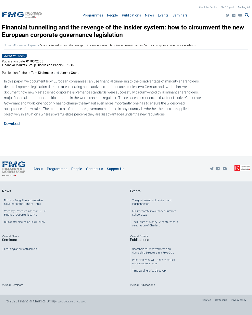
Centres (206, 300)
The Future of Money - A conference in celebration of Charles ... (155, 223)
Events (163, 15)
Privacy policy (238, 300)
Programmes (93, 15)
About (38, 169)
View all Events (139, 236)
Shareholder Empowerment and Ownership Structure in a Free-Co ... (153, 250)
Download (12, 124)
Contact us (94, 169)
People (112, 15)
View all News (10, 236)
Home (7, 45)
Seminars (179, 15)
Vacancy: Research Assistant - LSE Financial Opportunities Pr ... (25, 213)
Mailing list (244, 7)
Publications (131, 15)
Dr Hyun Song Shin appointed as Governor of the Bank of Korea (23, 202)
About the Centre (207, 7)
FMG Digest (227, 7)
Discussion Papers (25, 45)
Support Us (115, 169)
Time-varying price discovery (149, 270)
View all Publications (142, 285)
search (247, 15)
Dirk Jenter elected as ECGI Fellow (24, 221)
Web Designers (66, 301)
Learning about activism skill (21, 249)
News (149, 15)
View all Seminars (12, 285)
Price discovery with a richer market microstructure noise (153, 261)
